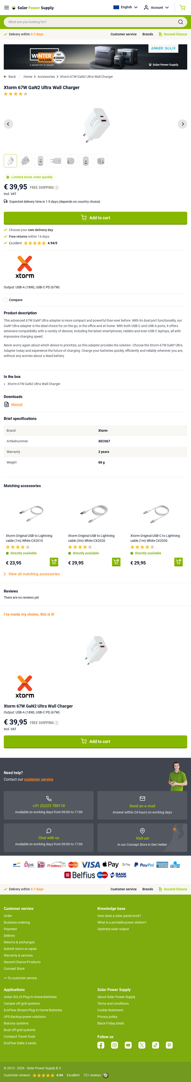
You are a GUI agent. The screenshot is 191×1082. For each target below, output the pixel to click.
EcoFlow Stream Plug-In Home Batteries (33, 1010)
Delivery (9, 935)
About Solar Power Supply (116, 997)
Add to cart (95, 217)
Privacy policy (107, 1017)
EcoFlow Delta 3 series (20, 1043)
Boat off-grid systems (19, 1030)
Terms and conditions (113, 1003)
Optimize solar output (113, 929)
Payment (10, 929)
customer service (38, 779)
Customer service (124, 34)
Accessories (46, 77)
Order (8, 916)
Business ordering (17, 922)
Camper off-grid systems (22, 1003)
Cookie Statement (110, 1010)
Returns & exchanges (19, 942)
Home (28, 77)
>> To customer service (20, 978)
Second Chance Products (22, 962)
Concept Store (14, 968)
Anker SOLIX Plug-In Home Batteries (30, 997)
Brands (147, 34)
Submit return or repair (20, 949)
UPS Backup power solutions (25, 1017)
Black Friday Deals (110, 1023)
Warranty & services (18, 955)
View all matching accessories (32, 574)
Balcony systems (16, 1023)
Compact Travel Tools (19, 1036)
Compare (16, 300)
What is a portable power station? (121, 922)
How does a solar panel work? (119, 916)
